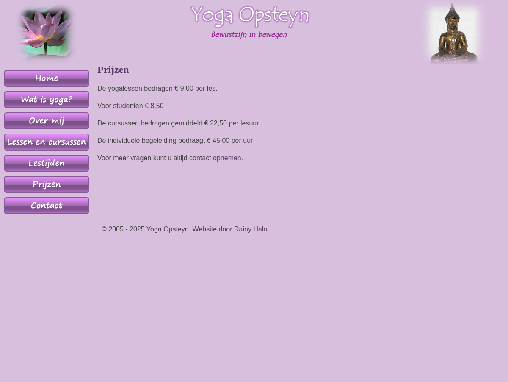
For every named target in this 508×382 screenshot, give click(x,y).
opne (220, 158)
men (234, 158)
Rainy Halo (250, 229)
